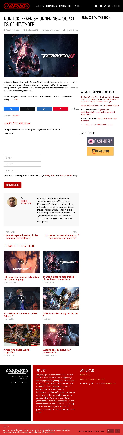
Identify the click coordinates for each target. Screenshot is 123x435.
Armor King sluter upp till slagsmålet (17, 351)
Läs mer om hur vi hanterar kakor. (91, 431)
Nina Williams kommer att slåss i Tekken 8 (21, 314)
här (16, 99)
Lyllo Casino (85, 375)
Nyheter (39, 6)
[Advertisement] (101, 69)
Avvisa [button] (110, 431)
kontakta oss (110, 383)
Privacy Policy (50, 175)
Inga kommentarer (52, 30)
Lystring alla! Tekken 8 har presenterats (57, 351)
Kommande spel (65, 6)
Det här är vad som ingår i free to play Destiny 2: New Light (100, 100)
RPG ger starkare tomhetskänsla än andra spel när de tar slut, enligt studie (98, 112)
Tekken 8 (15, 115)
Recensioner (51, 6)
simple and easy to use (90, 105)
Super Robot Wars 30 (111, 105)
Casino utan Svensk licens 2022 (92, 379)
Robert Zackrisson (13, 30)
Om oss (77, 6)
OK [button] (117, 431)
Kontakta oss (22, 382)
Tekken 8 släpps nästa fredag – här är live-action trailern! (59, 278)
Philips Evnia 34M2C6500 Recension (99, 125)
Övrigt (75, 30)
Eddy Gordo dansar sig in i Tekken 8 (60, 314)
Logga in (116, 6)
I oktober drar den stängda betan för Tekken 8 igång (21, 278)
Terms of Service (65, 175)
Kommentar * (9, 133)
